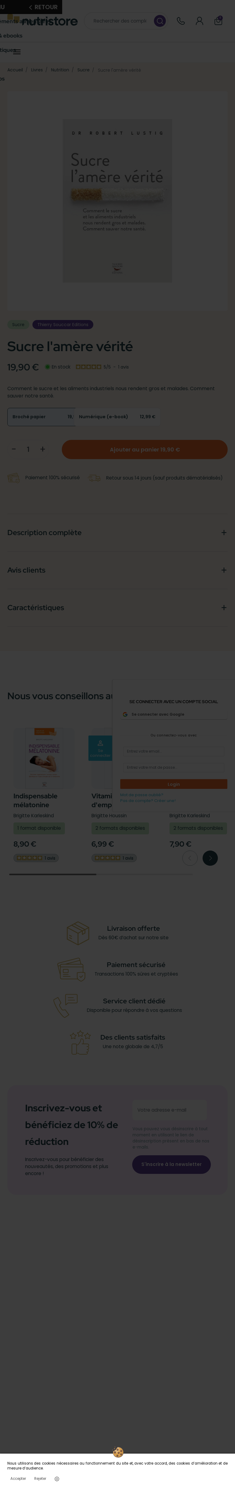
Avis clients (26, 570)
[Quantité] (28, 449)
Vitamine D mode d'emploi (118, 800)
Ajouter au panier (145, 449)
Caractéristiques (35, 607)
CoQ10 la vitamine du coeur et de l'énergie (198, 805)
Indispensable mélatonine (35, 800)
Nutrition (60, 70)
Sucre (83, 70)
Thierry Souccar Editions (62, 325)
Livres (37, 70)
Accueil (15, 70)
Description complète (44, 532)
